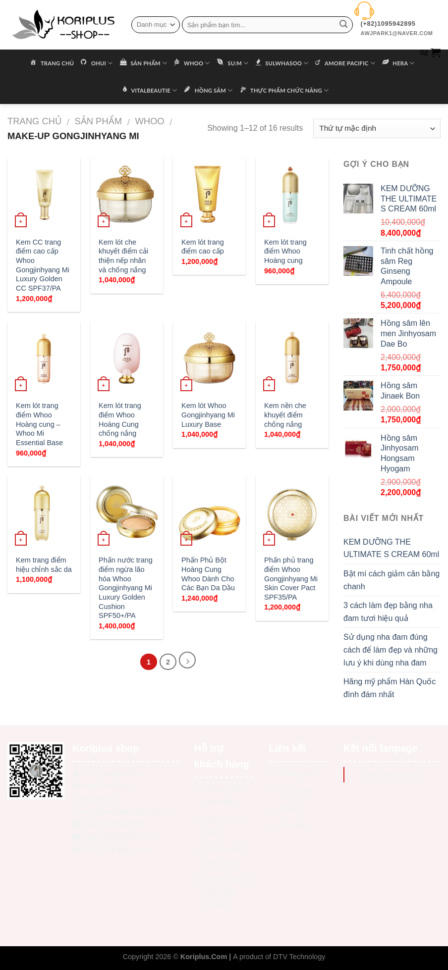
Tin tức (291, 808)
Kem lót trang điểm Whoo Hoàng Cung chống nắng (120, 419)
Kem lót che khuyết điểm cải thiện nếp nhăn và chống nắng (123, 256)
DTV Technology (299, 957)
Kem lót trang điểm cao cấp (202, 246)
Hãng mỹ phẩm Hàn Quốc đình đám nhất (389, 688)
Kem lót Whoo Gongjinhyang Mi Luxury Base (208, 415)
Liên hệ (292, 825)
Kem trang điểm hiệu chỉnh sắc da (44, 564)
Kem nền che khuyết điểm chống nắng (285, 415)
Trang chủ (34, 121)
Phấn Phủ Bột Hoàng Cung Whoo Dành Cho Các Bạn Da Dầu (208, 574)
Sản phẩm (98, 121)
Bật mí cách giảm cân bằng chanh (391, 580)
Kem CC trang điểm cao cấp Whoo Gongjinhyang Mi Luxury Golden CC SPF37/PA (42, 265)
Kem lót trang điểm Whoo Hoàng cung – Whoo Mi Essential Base (40, 424)
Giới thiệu (296, 791)
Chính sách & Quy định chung (228, 892)
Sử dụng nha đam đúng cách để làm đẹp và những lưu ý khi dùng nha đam (390, 649)
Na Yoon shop (392, 774)
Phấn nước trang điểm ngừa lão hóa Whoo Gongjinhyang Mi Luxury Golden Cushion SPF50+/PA (126, 587)
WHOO (149, 121)
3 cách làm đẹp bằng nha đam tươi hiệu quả (388, 611)
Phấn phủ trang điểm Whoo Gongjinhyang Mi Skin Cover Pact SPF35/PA (291, 578)
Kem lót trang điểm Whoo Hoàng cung (285, 251)
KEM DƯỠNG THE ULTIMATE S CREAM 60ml (391, 548)
